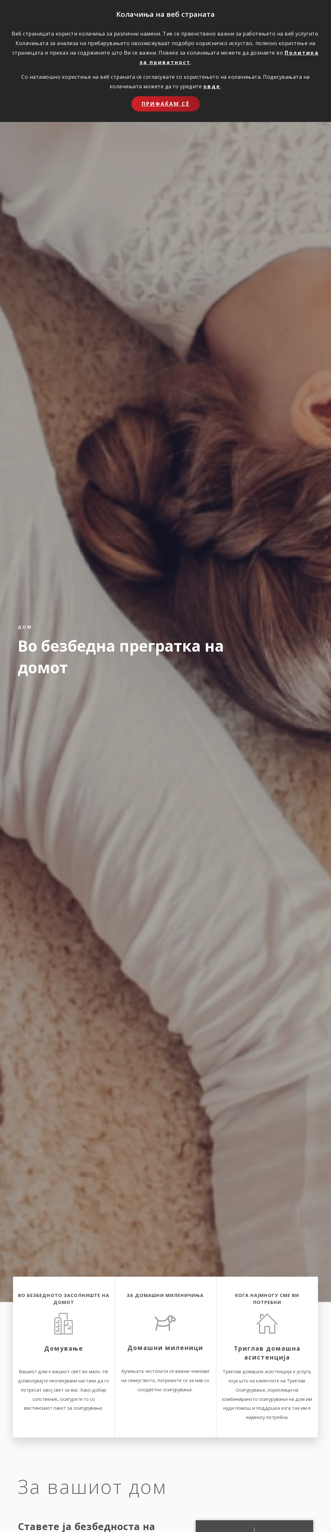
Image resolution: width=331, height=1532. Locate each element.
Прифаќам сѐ (166, 103)
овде (211, 86)
